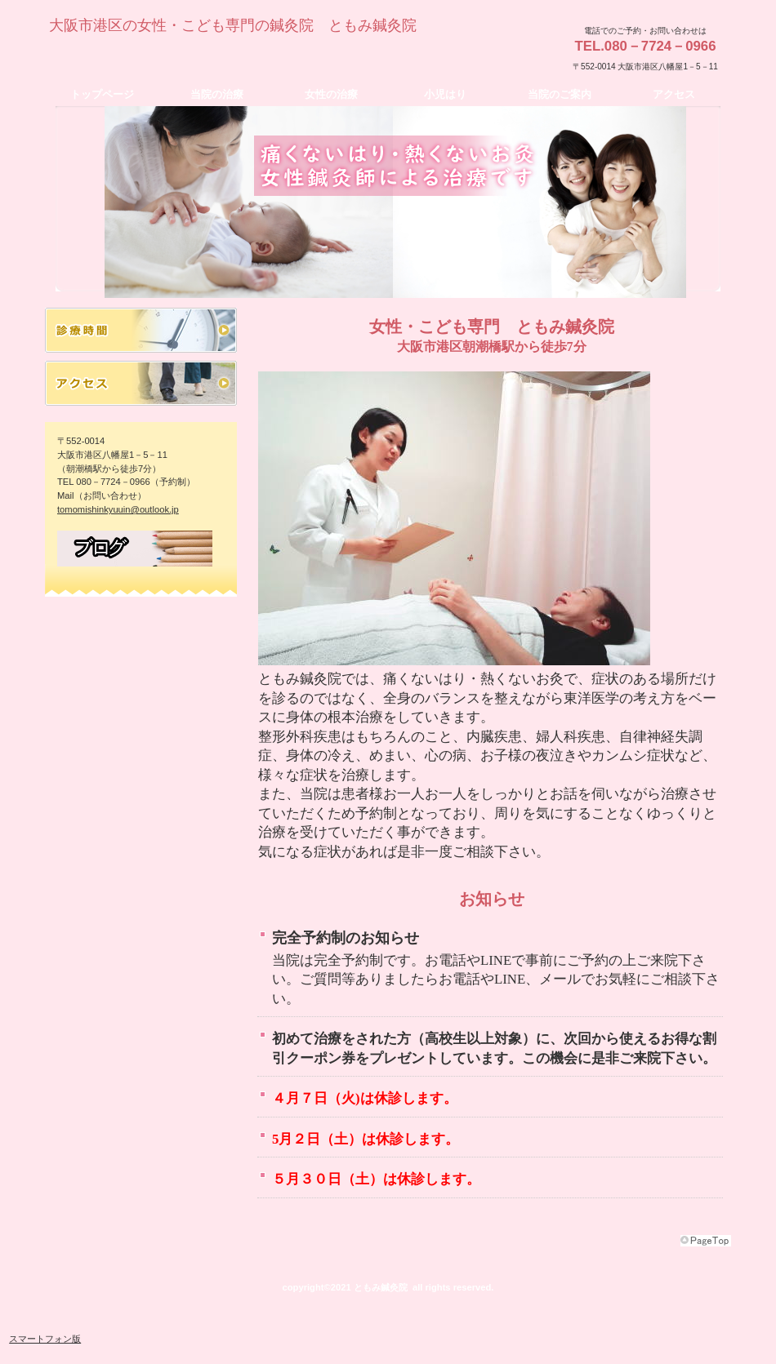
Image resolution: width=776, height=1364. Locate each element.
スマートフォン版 (45, 1339)
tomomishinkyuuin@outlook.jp (118, 509)
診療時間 (141, 330)
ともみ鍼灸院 (204, 55)
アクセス (141, 383)
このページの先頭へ (705, 1240)
